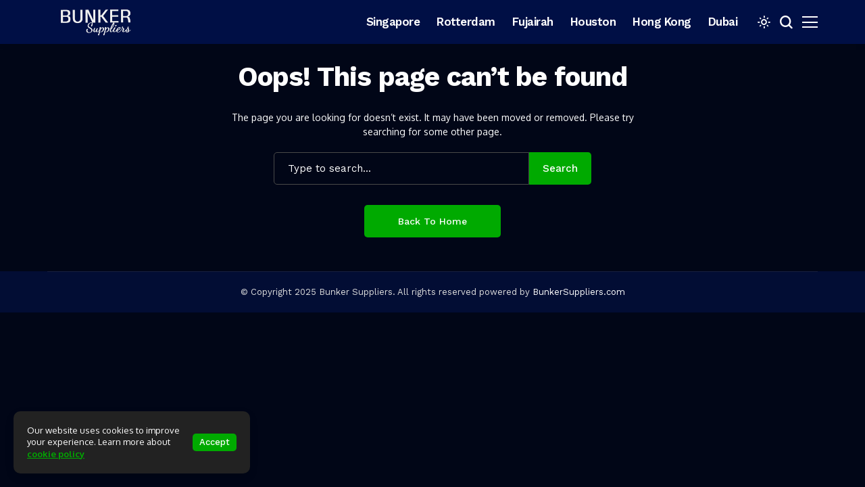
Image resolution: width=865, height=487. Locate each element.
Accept (214, 442)
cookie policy (55, 453)
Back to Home (432, 221)
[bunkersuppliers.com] (101, 21)
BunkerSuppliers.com (579, 292)
